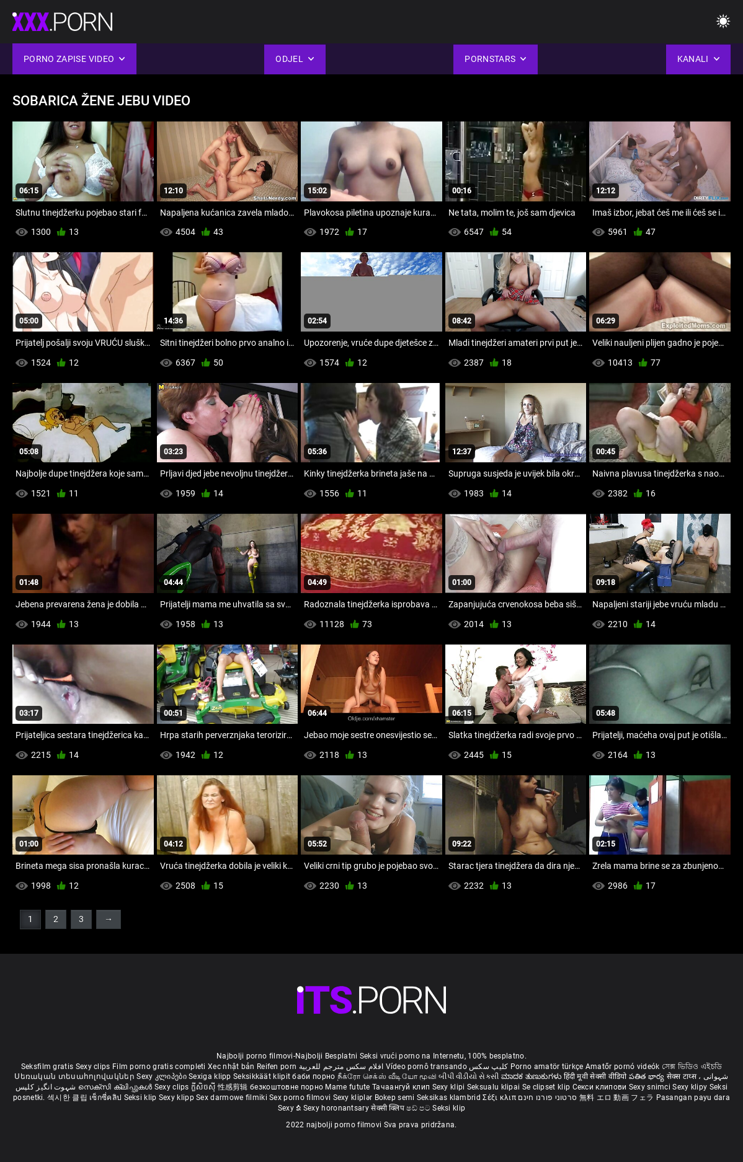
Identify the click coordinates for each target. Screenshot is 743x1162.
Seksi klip (141, 1097)
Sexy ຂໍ (290, 1108)
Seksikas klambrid (450, 1097)
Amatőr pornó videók (622, 1066)
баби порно (313, 1076)
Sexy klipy (690, 1087)
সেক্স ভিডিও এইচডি (692, 1066)
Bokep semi (395, 1097)
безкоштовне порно (286, 1087)
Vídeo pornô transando (426, 1066)
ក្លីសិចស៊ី (204, 1087)
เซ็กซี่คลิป (106, 1097)
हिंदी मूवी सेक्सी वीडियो (595, 1076)
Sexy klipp (177, 1097)
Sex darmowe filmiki (231, 1097)
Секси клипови (600, 1087)
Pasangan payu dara (693, 1097)
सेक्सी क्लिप (388, 1108)
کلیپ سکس (488, 1066)
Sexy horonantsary (337, 1108)
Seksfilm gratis (47, 1066)
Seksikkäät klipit (262, 1076)
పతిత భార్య (648, 1076)
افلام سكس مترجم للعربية (341, 1066)
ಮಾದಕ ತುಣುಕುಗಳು (532, 1076)
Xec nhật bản (231, 1066)
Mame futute (347, 1087)
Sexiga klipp (211, 1076)
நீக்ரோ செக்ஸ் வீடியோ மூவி (387, 1076)
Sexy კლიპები (162, 1076)
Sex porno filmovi (300, 1097)
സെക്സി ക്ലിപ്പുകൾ (116, 1087)
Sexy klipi (449, 1087)
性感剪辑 (234, 1087)
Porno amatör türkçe (547, 1066)
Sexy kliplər (354, 1097)
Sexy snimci (651, 1087)
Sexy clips (94, 1066)
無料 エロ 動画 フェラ (616, 1097)
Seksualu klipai (494, 1087)
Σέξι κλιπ (500, 1097)
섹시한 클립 (68, 1097)
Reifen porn (276, 1066)
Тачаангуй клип (402, 1087)
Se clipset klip (547, 1087)
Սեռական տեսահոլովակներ (75, 1076)
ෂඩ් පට (419, 1108)
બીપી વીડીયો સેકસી (468, 1076)
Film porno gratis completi (159, 1066)
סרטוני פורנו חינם (547, 1097)
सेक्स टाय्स (682, 1076)
